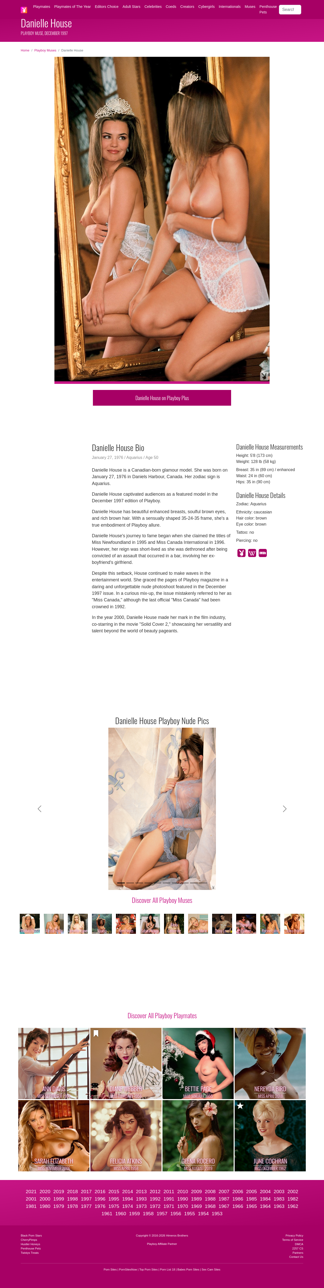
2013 (141, 1191)
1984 (265, 1199)
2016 (100, 1191)
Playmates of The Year (72, 7)
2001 (31, 1199)
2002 (293, 1191)
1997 (86, 1199)
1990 (182, 1199)
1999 (58, 1199)
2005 (251, 1191)
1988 (210, 1199)
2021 (31, 1191)
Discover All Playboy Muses (162, 900)
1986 (237, 1199)
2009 (196, 1191)
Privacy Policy (294, 1235)
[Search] (290, 9)
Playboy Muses (45, 50)
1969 (196, 1206)
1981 (31, 1206)
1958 (148, 1213)
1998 (72, 1199)
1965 (251, 1206)
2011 (169, 1191)
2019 (58, 1191)
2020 (44, 1191)
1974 (127, 1206)
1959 (134, 1213)
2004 (265, 1191)
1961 (107, 1213)
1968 (210, 1206)
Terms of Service (292, 1239)
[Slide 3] (139, 883)
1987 (223, 1199)
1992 (155, 1199)
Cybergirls (206, 7)
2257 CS (297, 1248)
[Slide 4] (148, 883)
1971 (169, 1206)
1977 (86, 1206)
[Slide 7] (175, 883)
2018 (72, 1191)
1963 (279, 1206)
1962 (293, 1206)
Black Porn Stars (31, 1235)
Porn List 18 (167, 1269)
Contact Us (296, 1256)
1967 (223, 1206)
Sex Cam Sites (210, 1269)
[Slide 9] (194, 883)
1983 (279, 1199)
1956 (175, 1213)
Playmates (41, 7)
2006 (237, 1191)
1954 (203, 1213)
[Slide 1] (121, 883)
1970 (182, 1206)
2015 (113, 1191)
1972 (155, 1206)
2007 (223, 1191)
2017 (86, 1191)
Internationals (229, 7)
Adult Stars (131, 7)
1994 (127, 1199)
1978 (72, 1206)
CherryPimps (29, 1239)
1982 (293, 1199)
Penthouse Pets (268, 9)
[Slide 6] (166, 883)
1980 (44, 1206)
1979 (58, 1206)
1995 (113, 1199)
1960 (120, 1213)
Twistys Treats (30, 1252)
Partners (298, 1252)
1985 (251, 1199)
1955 (189, 1213)
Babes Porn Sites (188, 1269)
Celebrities (153, 7)
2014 (127, 1191)
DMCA (299, 1244)
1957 (162, 1213)
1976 (100, 1206)
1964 (265, 1206)
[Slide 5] (157, 883)
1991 (169, 1199)
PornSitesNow (128, 1269)
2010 (182, 1191)
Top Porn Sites (148, 1269)
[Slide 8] (185, 883)
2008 (210, 1191)
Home (25, 50)
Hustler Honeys (30, 1244)
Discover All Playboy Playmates (162, 1015)
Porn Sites (110, 1269)
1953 (217, 1213)
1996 (100, 1199)
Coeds (171, 7)
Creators (187, 7)
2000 (44, 1199)
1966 (237, 1206)
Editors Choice (107, 7)
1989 (196, 1199)
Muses (250, 7)
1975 (113, 1206)
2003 (279, 1191)
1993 (141, 1199)
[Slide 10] (203, 883)
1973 (141, 1206)
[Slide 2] (130, 883)
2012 (155, 1191)
